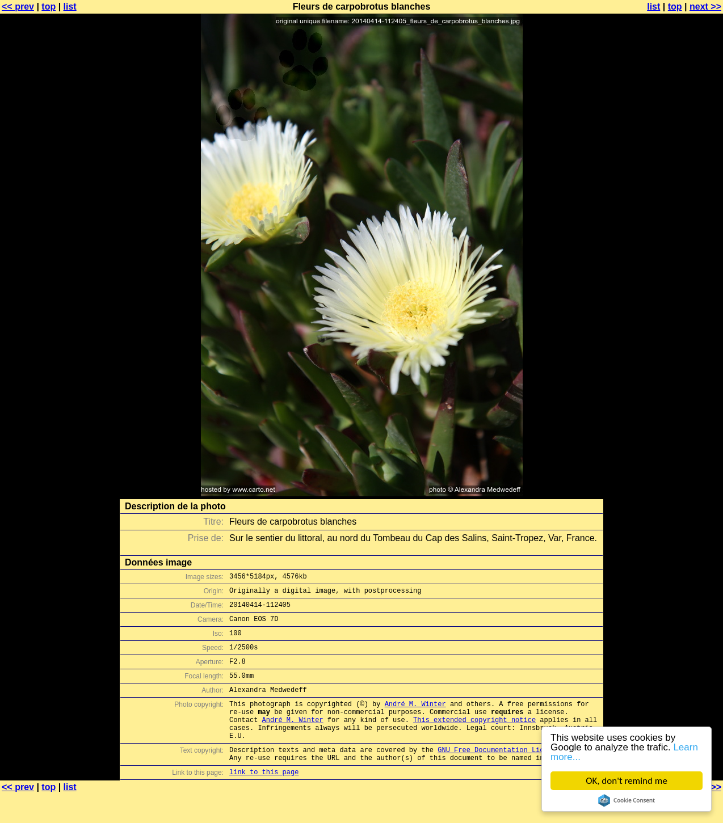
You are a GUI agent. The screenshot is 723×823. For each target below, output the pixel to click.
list (70, 6)
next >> (705, 6)
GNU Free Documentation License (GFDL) (513, 775)
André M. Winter (415, 720)
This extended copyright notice (474, 740)
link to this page (264, 800)
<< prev (18, 6)
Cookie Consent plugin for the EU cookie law (626, 800)
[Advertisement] (677, 281)
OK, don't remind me (626, 781)
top (48, 6)
